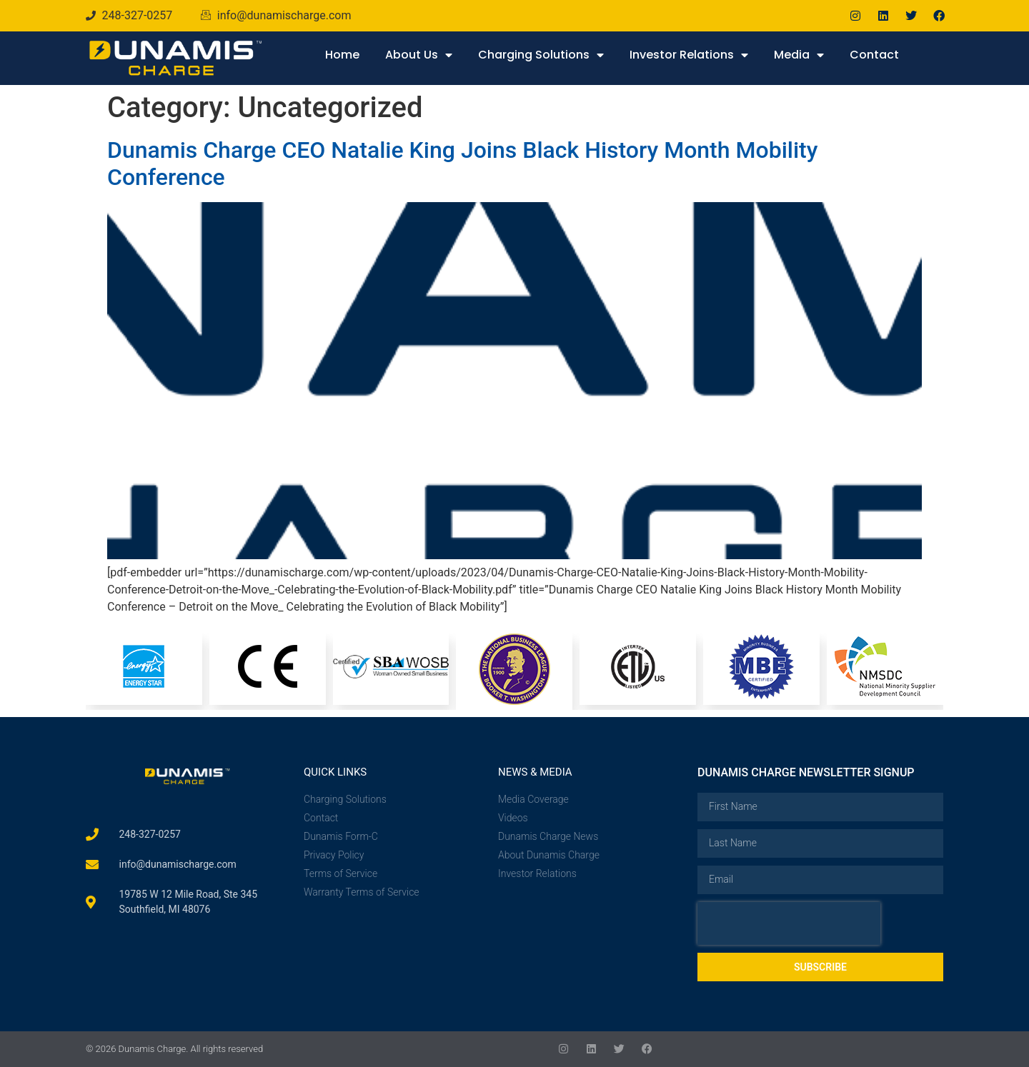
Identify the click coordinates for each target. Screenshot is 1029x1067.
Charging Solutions (541, 55)
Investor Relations (689, 55)
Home (342, 54)
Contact (874, 54)
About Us (418, 55)
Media (799, 55)
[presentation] (788, 923)
